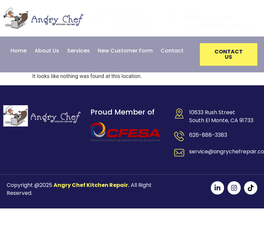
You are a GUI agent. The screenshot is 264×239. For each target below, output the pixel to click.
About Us (47, 50)
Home (19, 50)
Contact (172, 50)
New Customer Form (125, 50)
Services (78, 50)
